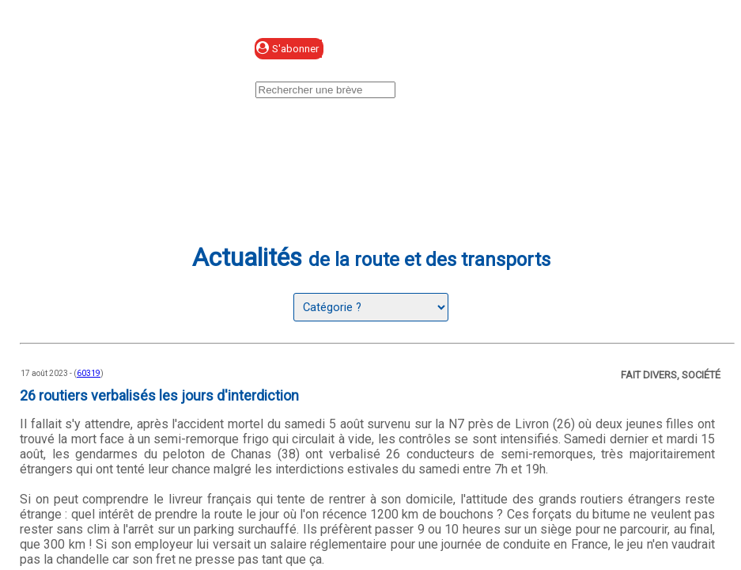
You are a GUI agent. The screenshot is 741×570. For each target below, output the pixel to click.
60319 (88, 373)
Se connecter (428, 49)
